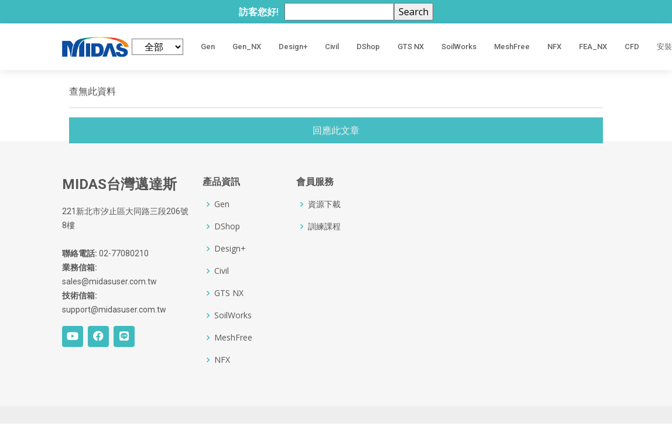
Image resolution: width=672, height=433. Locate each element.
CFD (632, 46)
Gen (208, 46)
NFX (554, 46)
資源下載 (324, 204)
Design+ (293, 46)
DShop (368, 46)
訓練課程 (324, 226)
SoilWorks (458, 46)
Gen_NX (246, 46)
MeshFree (512, 46)
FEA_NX (593, 46)
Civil (332, 46)
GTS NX (410, 46)
